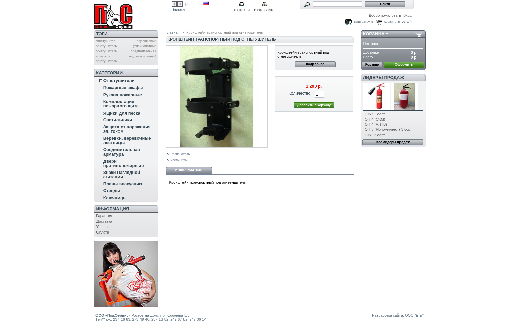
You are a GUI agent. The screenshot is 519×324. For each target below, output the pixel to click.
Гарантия (104, 216)
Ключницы (115, 197)
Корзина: (390, 21)
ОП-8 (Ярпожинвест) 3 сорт (388, 129)
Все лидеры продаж (393, 142)
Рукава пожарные (122, 94)
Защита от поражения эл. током (127, 129)
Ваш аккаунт (363, 21)
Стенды (111, 190)
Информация (112, 208)
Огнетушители (119, 80)
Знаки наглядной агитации (121, 174)
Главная (173, 32)
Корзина (374, 33)
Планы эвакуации (122, 183)
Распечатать (180, 154)
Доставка (104, 221)
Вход (407, 15)
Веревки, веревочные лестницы (127, 140)
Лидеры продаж (383, 77)
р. (187, 4)
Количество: (299, 93)
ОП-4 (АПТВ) (376, 124)
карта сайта (264, 10)
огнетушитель (106, 41)
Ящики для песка (121, 113)
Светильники (117, 119)
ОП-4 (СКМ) (375, 119)
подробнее (315, 64)
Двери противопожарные (123, 163)
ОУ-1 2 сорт (375, 135)
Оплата (102, 232)
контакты (242, 10)
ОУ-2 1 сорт (375, 114)
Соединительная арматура (121, 152)
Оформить (404, 64)
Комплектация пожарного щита (121, 103)
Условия (103, 227)
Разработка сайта (387, 315)
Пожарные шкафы (123, 87)
